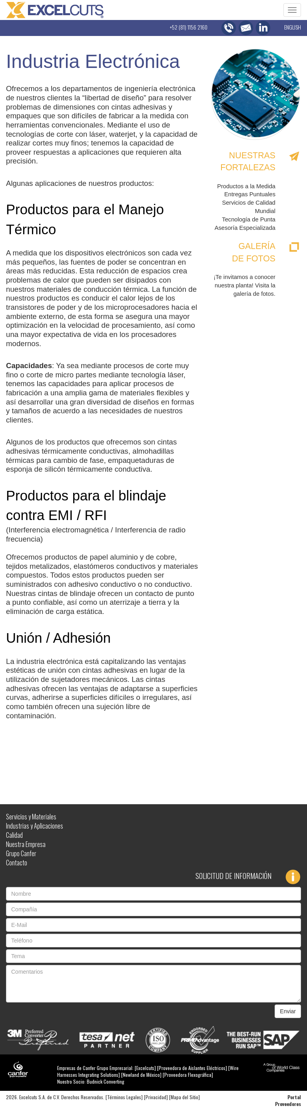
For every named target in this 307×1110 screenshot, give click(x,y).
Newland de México (141, 1074)
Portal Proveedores (288, 1100)
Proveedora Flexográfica (187, 1074)
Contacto (16, 862)
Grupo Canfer (21, 853)
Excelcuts (145, 1067)
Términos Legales (124, 1097)
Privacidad (156, 1097)
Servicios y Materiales (31, 816)
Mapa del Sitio (184, 1097)
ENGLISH (292, 27)
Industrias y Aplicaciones (34, 826)
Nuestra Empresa (26, 844)
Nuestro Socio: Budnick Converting (90, 1081)
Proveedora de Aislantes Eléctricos (192, 1067)
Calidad (14, 835)
